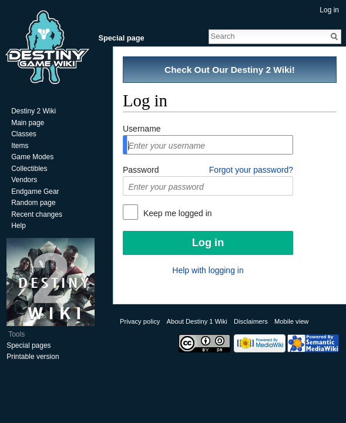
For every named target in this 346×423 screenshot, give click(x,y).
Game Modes (32, 157)
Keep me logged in (176, 213)
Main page (27, 123)
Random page (33, 203)
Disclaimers (251, 321)
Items (19, 146)
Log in (329, 10)
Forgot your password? (251, 169)
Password (141, 169)
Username (142, 128)
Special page (121, 37)
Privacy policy (140, 321)
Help (18, 225)
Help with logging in (207, 270)
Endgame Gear (35, 191)
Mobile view (291, 321)
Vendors (24, 180)
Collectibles (29, 168)
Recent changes (36, 214)
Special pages (28, 345)
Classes (23, 134)
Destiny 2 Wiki (33, 111)
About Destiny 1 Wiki (197, 321)
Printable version (32, 356)
